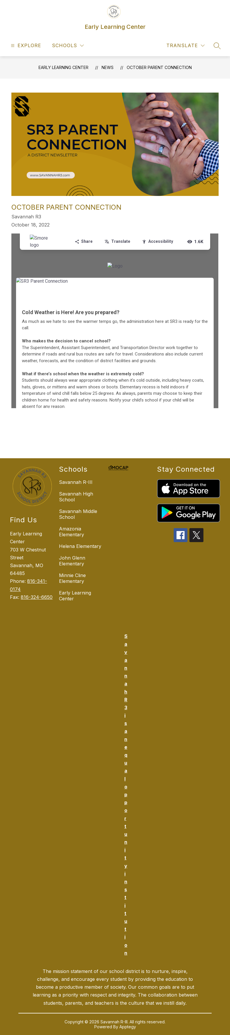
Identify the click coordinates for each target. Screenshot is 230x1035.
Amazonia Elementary (71, 531)
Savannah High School (76, 497)
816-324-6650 (37, 597)
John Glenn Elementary (72, 561)
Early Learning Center (63, 67)
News (108, 67)
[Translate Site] (185, 45)
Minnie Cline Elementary (72, 578)
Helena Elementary (80, 546)
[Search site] (217, 45)
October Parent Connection (159, 67)
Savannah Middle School (78, 514)
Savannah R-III (76, 482)
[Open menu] (25, 45)
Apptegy (127, 1026)
